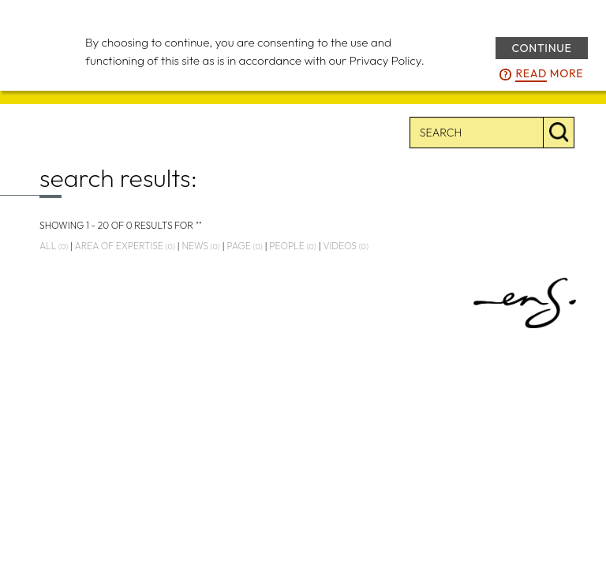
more (549, 74)
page (244, 246)
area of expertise (125, 246)
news (200, 246)
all (53, 246)
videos (345, 246)
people (292, 246)
